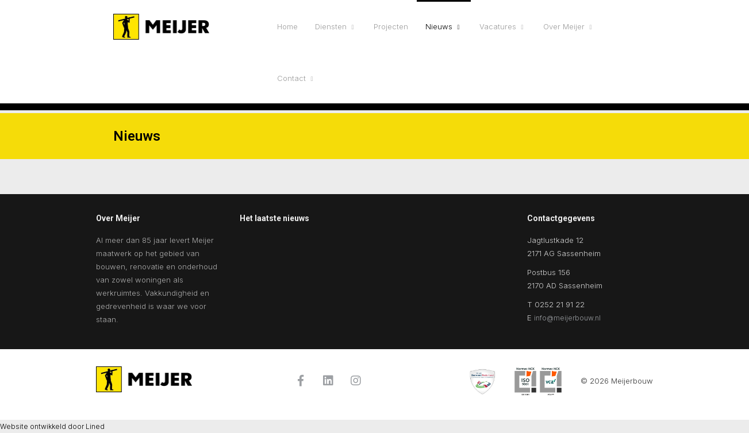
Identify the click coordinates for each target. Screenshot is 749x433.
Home (287, 26)
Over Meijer (564, 26)
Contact (291, 78)
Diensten (331, 26)
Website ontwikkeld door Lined (52, 426)
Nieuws (438, 26)
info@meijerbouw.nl (567, 318)
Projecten (391, 26)
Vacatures (497, 26)
